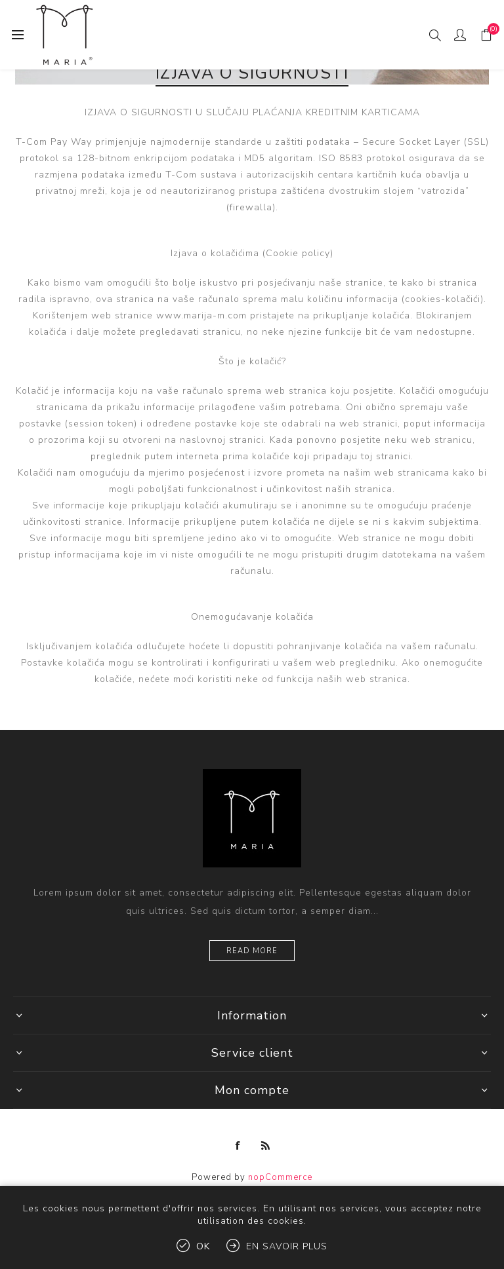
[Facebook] (238, 1145)
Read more (252, 951)
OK (203, 1246)
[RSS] (265, 1145)
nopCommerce (280, 1177)
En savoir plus (286, 1246)
